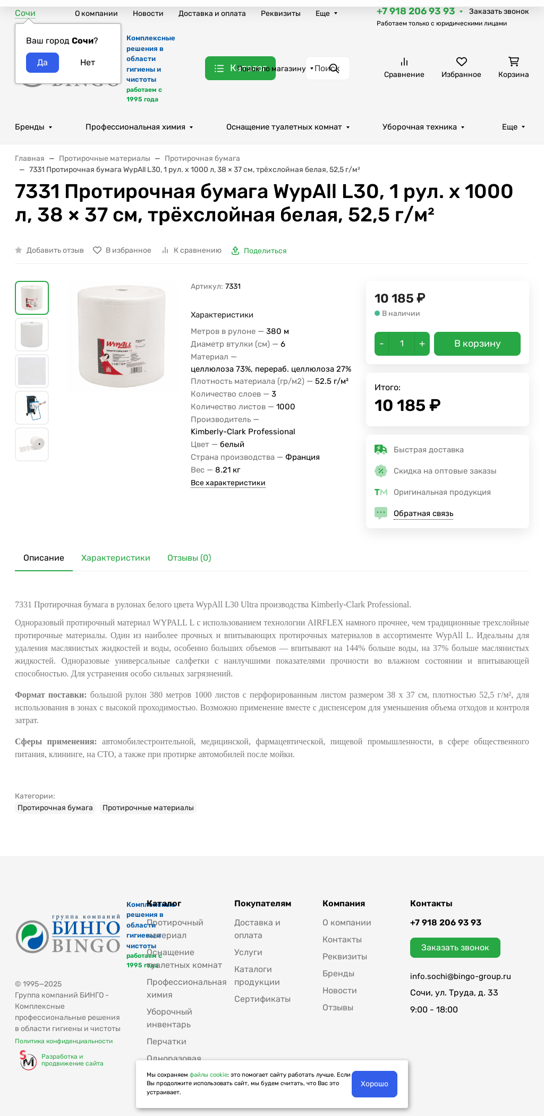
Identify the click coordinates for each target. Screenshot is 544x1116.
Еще (323, 13)
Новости (148, 13)
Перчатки (166, 1041)
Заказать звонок (499, 11)
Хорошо (374, 1083)
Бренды (30, 127)
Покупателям (262, 903)
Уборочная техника (419, 127)
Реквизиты (281, 13)
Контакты (342, 939)
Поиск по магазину (271, 68)
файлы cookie (208, 1074)
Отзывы (337, 1007)
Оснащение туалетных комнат (284, 127)
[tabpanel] (272, 703)
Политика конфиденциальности (64, 1041)
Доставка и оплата (212, 13)
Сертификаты (262, 999)
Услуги (248, 952)
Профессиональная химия (135, 127)
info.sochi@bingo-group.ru (460, 976)
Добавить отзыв (55, 250)
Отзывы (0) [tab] (189, 558)
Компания (343, 903)
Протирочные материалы (148, 807)
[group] (122, 389)
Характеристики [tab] (115, 558)
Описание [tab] (43, 558)
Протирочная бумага (55, 807)
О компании (96, 13)
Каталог (164, 903)
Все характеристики (228, 482)
